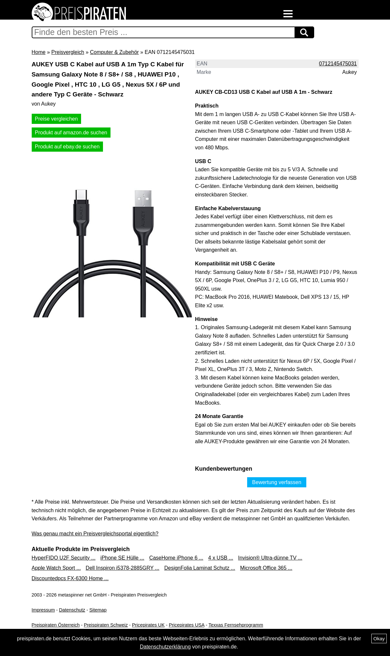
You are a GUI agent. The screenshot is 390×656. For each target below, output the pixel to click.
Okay (379, 638)
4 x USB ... (220, 558)
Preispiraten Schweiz (105, 625)
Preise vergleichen (56, 119)
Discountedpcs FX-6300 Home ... (70, 578)
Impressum (43, 610)
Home (39, 52)
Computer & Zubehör (114, 52)
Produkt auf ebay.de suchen (67, 146)
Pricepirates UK (148, 625)
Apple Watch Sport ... (56, 568)
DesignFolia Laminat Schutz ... (199, 568)
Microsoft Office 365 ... (266, 568)
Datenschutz (72, 610)
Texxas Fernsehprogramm (236, 625)
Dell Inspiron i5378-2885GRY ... (122, 568)
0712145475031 (338, 63)
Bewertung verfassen (276, 482)
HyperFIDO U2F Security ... (64, 558)
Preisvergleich (67, 52)
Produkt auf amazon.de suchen (71, 132)
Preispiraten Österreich (56, 625)
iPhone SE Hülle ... (122, 558)
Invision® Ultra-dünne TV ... (270, 558)
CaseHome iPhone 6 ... (176, 558)
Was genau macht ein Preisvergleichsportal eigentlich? (95, 533)
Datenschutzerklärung (165, 646)
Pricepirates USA (186, 625)
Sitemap (98, 610)
